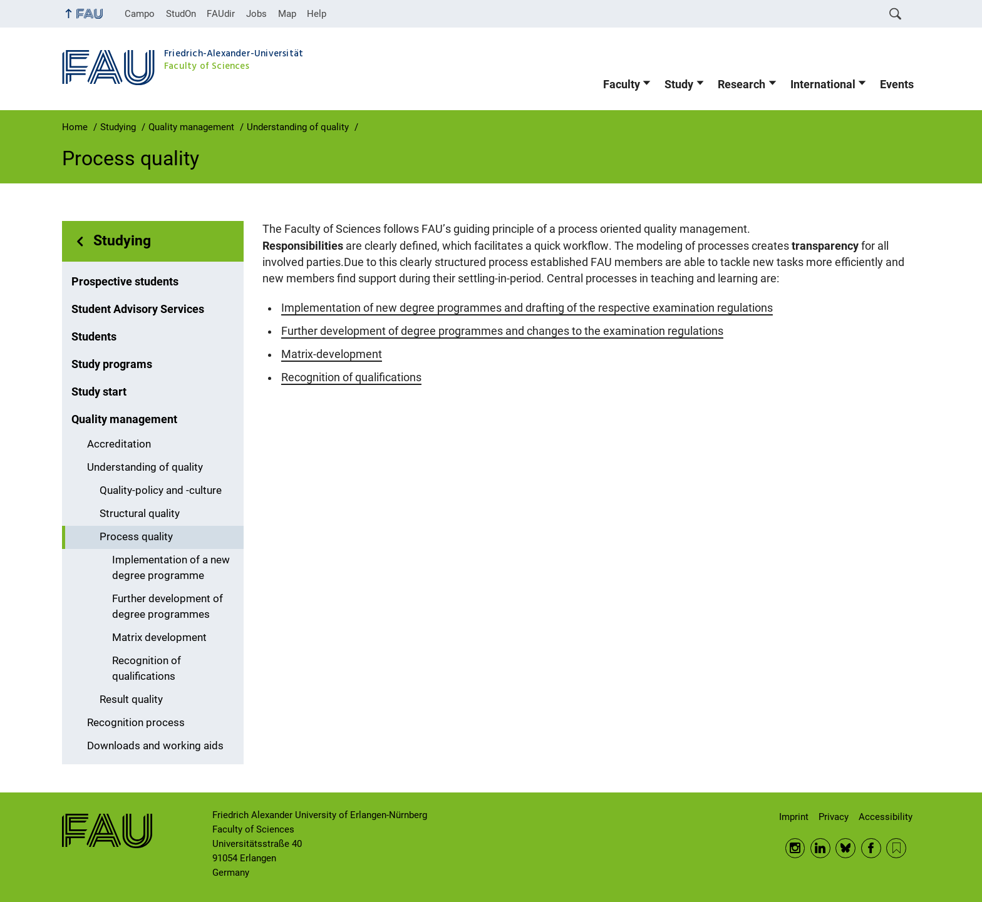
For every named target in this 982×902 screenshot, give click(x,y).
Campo (140, 13)
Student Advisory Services (137, 309)
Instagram (795, 848)
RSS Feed (896, 848)
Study (678, 84)
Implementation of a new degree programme (171, 568)
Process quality (136, 537)
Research (741, 84)
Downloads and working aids (155, 746)
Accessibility (885, 817)
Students (93, 337)
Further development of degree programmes (167, 606)
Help (316, 13)
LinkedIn (820, 848)
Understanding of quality (145, 467)
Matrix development (159, 637)
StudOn (181, 13)
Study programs (111, 364)
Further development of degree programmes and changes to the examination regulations (502, 331)
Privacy (834, 817)
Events (897, 84)
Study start (99, 392)
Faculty (621, 84)
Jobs (256, 13)
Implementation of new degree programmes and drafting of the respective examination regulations (527, 308)
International (822, 84)
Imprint (794, 817)
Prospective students (124, 281)
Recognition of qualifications (146, 668)
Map (287, 13)
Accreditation (119, 444)
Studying (122, 240)
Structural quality (140, 514)
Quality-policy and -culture (161, 490)
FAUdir (221, 13)
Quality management (124, 419)
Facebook (871, 848)
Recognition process (136, 723)
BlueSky (845, 848)
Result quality (131, 699)
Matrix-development (331, 354)
